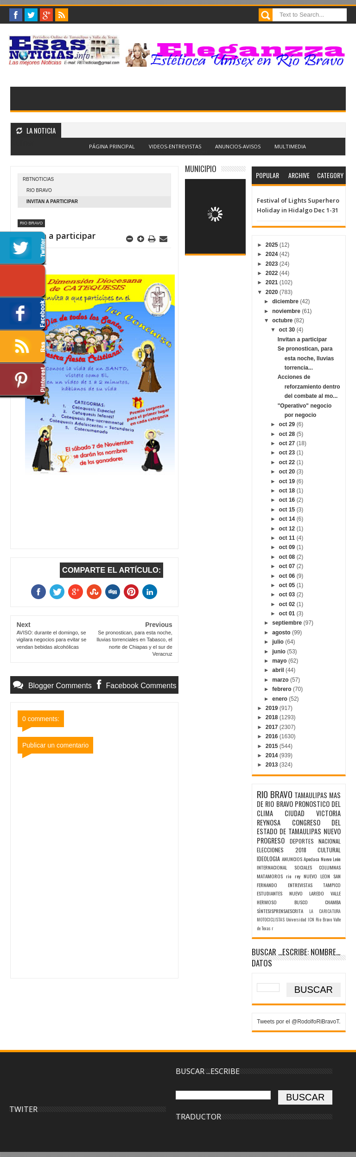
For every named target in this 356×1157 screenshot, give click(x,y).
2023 (273, 264)
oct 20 (288, 471)
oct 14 (288, 519)
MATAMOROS (270, 876)
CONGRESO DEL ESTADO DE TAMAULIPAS (299, 827)
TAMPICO (332, 885)
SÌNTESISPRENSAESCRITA (280, 910)
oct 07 (288, 566)
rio (288, 876)
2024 (273, 254)
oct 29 (288, 424)
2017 (273, 727)
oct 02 (288, 604)
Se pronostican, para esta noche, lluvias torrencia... (306, 358)
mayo (280, 661)
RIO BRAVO (39, 190)
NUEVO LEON (317, 876)
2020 (273, 292)
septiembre (287, 623)
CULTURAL (329, 850)
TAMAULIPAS (310, 795)
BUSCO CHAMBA (317, 902)
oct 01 (288, 613)
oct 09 (288, 547)
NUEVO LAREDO (306, 893)
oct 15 (288, 509)
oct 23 (288, 452)
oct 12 (288, 528)
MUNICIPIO (200, 168)
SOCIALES (303, 867)
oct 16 (288, 500)
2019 (273, 708)
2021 (273, 282)
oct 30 (288, 329)
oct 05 (288, 585)
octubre (283, 320)
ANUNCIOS (292, 859)
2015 (273, 746)
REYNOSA (268, 822)
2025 (273, 245)
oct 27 (288, 443)
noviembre (287, 311)
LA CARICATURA (325, 911)
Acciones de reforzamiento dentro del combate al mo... (309, 386)
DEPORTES (302, 841)
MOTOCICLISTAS (271, 919)
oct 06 (288, 576)
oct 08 (288, 557)
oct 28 (288, 434)
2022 (273, 273)
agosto (282, 632)
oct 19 (288, 481)
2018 (273, 717)
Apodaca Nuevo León (322, 859)
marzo (281, 680)
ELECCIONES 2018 (281, 850)
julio (278, 642)
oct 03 (288, 594)
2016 (273, 736)
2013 (273, 764)
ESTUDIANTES (269, 893)
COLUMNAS (330, 867)
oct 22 (288, 462)
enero (280, 699)
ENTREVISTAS (300, 885)
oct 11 (288, 538)
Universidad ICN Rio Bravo (308, 919)
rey (297, 876)
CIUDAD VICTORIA (313, 813)
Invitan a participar (302, 339)
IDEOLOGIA (268, 859)
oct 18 (288, 490)
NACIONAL (329, 841)
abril (279, 670)
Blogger (198, 151)
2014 (273, 755)
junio (279, 651)
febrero (282, 689)
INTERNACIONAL (272, 867)
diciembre (286, 301)
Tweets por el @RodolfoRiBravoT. (298, 1021)
